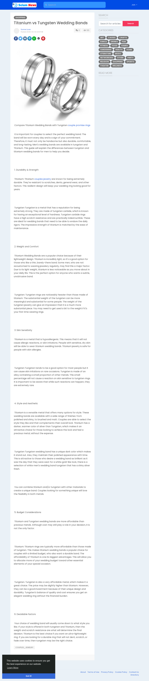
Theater (104, 65)
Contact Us (134, 672)
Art (102, 37)
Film (124, 41)
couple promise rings (79, 125)
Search (130, 23)
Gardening (105, 49)
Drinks (114, 41)
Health (118, 49)
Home (129, 49)
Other (120, 57)
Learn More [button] (12, 668)
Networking (106, 57)
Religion (104, 61)
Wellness (117, 65)
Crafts (123, 37)
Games (124, 45)
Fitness (104, 45)
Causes (111, 37)
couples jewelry (42, 179)
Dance (103, 41)
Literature (105, 53)
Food (114, 45)
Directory (135, 675)
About (83, 672)
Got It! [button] (29, 676)
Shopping (20, 17)
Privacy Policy (107, 672)
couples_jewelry (24, 647)
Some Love (26, 29)
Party (130, 57)
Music (118, 53)
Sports (130, 61)
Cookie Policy (121, 672)
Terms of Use (94, 672)
